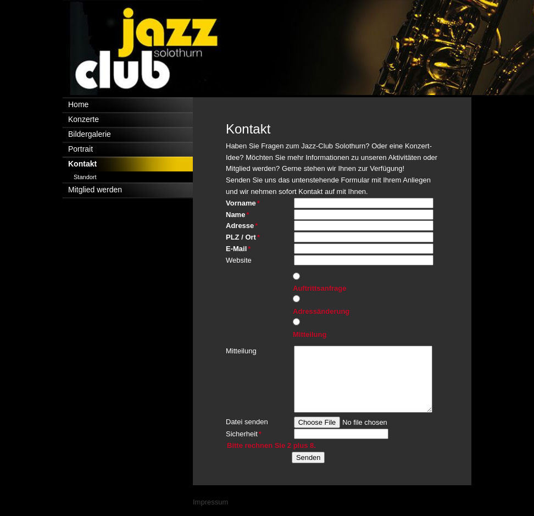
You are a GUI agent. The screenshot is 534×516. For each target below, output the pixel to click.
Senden (308, 457)
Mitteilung (309, 334)
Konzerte (83, 119)
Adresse (243, 225)
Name (243, 214)
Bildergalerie (89, 134)
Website (239, 260)
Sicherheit (244, 433)
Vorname (243, 202)
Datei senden (247, 422)
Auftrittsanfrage (320, 288)
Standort (85, 177)
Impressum (210, 502)
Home (78, 104)
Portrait (80, 149)
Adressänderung (321, 311)
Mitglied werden (95, 189)
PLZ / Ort (243, 236)
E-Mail (243, 248)
